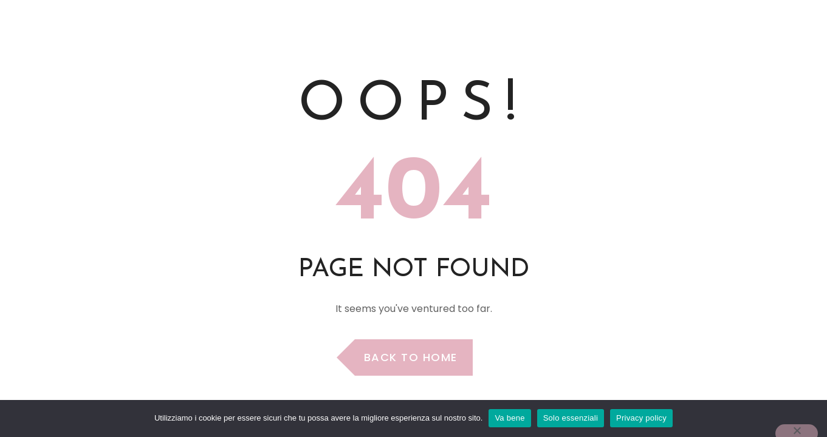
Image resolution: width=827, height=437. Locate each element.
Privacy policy (641, 417)
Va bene (509, 417)
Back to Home (411, 357)
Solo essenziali (570, 417)
